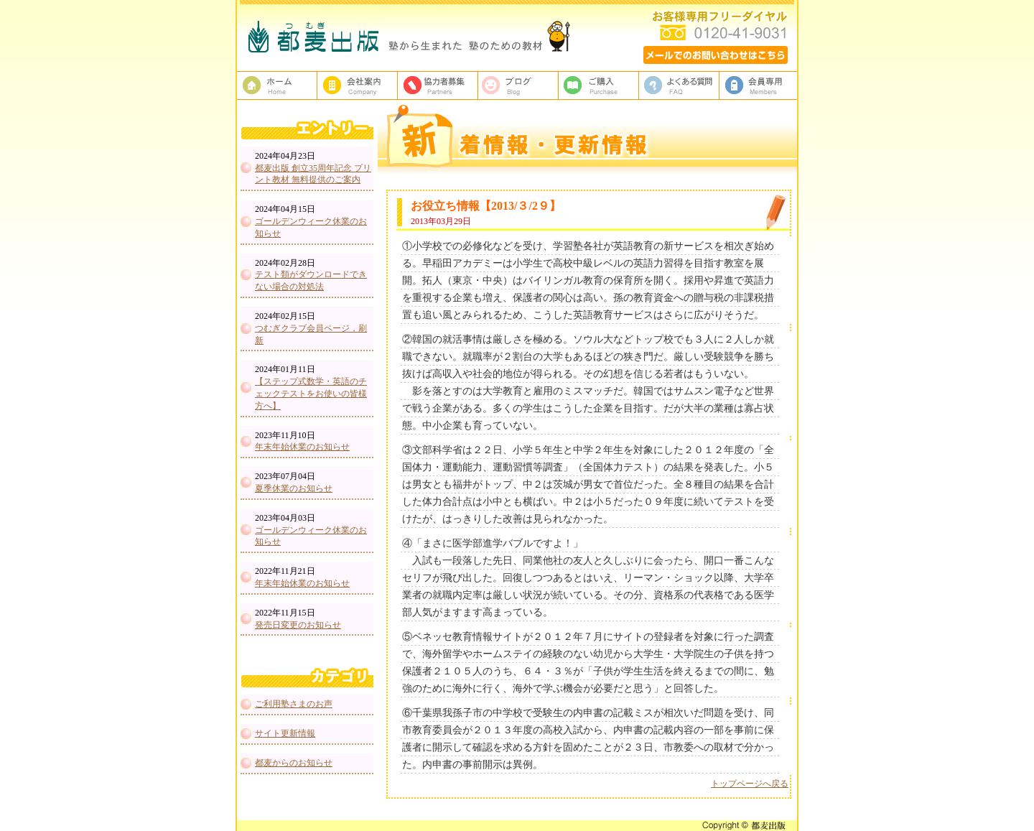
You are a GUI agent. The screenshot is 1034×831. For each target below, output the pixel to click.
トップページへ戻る (749, 784)
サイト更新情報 (285, 733)
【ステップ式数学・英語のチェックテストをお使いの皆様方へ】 (311, 393)
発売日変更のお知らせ (298, 625)
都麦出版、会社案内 (357, 85)
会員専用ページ (759, 85)
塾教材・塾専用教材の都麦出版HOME (277, 85)
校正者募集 (438, 85)
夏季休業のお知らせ (293, 488)
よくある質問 (679, 85)
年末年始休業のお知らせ (302, 447)
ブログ (518, 85)
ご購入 (599, 85)
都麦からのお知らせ (293, 763)
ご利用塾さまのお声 (293, 704)
